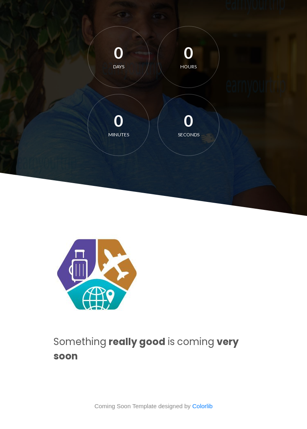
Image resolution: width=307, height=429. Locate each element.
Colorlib (202, 406)
